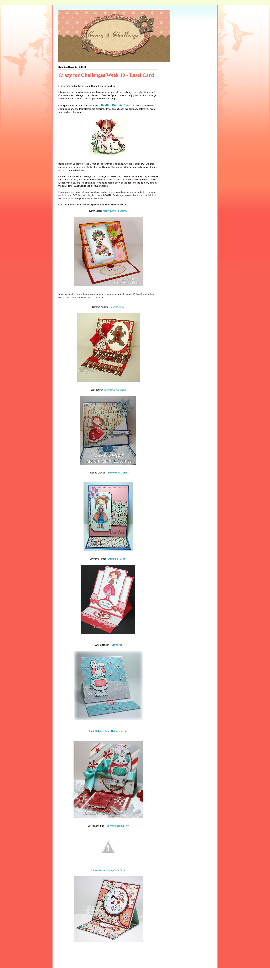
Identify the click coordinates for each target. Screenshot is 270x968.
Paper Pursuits (117, 307)
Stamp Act (116, 645)
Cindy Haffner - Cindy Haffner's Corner (108, 731)
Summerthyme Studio (115, 390)
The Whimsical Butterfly (117, 825)
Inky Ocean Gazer (117, 472)
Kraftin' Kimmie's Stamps (115, 211)
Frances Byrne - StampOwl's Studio (108, 870)
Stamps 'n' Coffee (117, 558)
